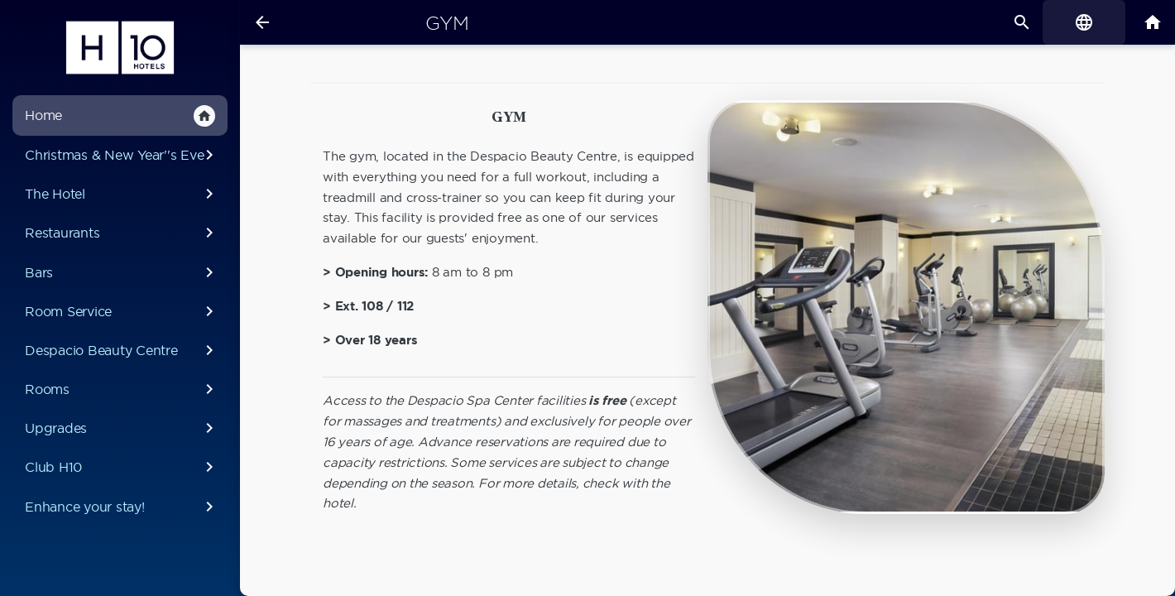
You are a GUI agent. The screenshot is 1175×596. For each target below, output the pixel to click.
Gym (446, 23)
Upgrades (122, 428)
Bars (122, 272)
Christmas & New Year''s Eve (122, 155)
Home (120, 116)
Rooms (122, 389)
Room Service (122, 311)
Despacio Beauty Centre (122, 350)
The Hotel (122, 194)
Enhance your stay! (122, 507)
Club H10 (122, 467)
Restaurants (122, 233)
